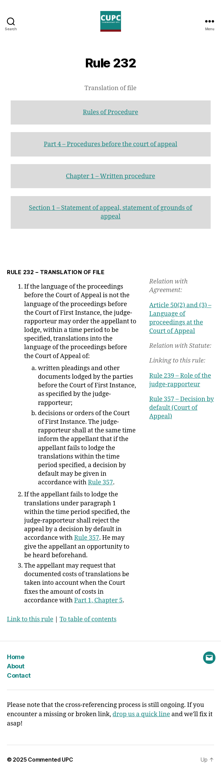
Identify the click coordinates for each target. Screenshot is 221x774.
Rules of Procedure (110, 112)
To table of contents (88, 619)
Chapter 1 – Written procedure (110, 176)
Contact (19, 675)
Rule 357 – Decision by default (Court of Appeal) (181, 407)
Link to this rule (30, 619)
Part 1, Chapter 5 (98, 600)
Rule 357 (100, 482)
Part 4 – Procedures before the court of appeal (110, 144)
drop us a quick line (141, 714)
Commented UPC (50, 759)
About (15, 666)
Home (15, 656)
